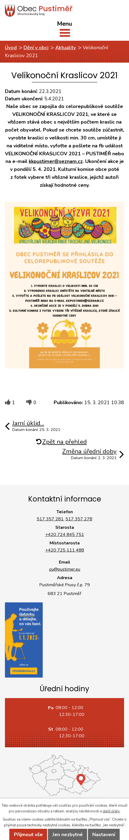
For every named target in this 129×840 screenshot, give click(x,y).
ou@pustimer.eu (64, 569)
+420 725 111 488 (64, 550)
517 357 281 (50, 519)
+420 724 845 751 (64, 535)
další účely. (111, 811)
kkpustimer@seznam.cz (56, 161)
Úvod (11, 47)
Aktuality (65, 47)
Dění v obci (36, 47)
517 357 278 (78, 519)
